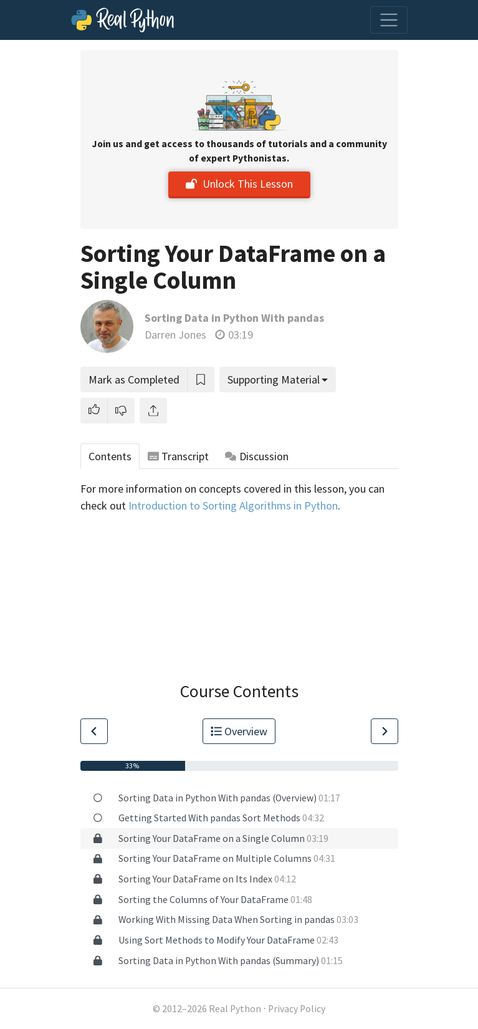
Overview (239, 731)
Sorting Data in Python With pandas (234, 318)
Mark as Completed (133, 379)
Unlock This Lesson (239, 183)
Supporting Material (273, 379)
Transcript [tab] (178, 456)
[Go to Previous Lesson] (94, 731)
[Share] (153, 410)
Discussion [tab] (257, 456)
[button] (94, 410)
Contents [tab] (109, 456)
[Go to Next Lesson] (384, 731)
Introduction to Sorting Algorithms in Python (233, 505)
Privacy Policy (296, 1009)
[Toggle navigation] (389, 20)
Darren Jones (175, 334)
